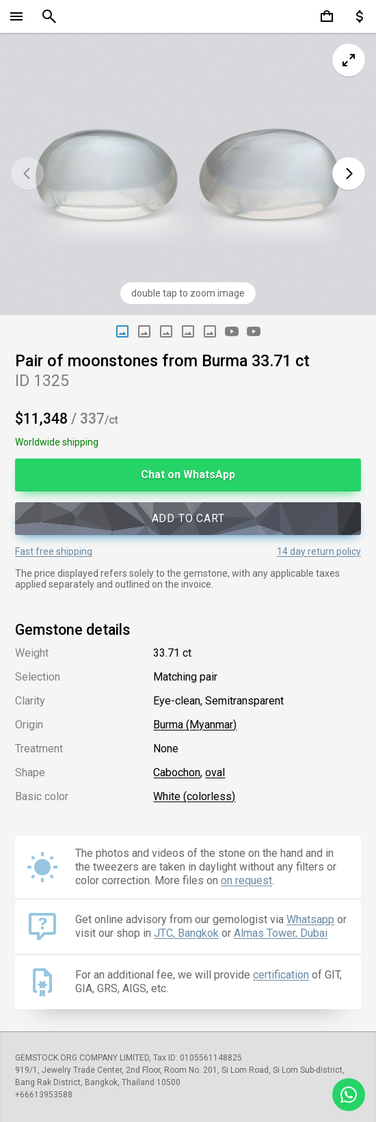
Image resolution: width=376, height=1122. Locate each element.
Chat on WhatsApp (188, 474)
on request (246, 880)
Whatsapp (310, 919)
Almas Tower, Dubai (280, 933)
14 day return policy (319, 551)
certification (281, 974)
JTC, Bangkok (186, 933)
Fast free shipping (53, 551)
